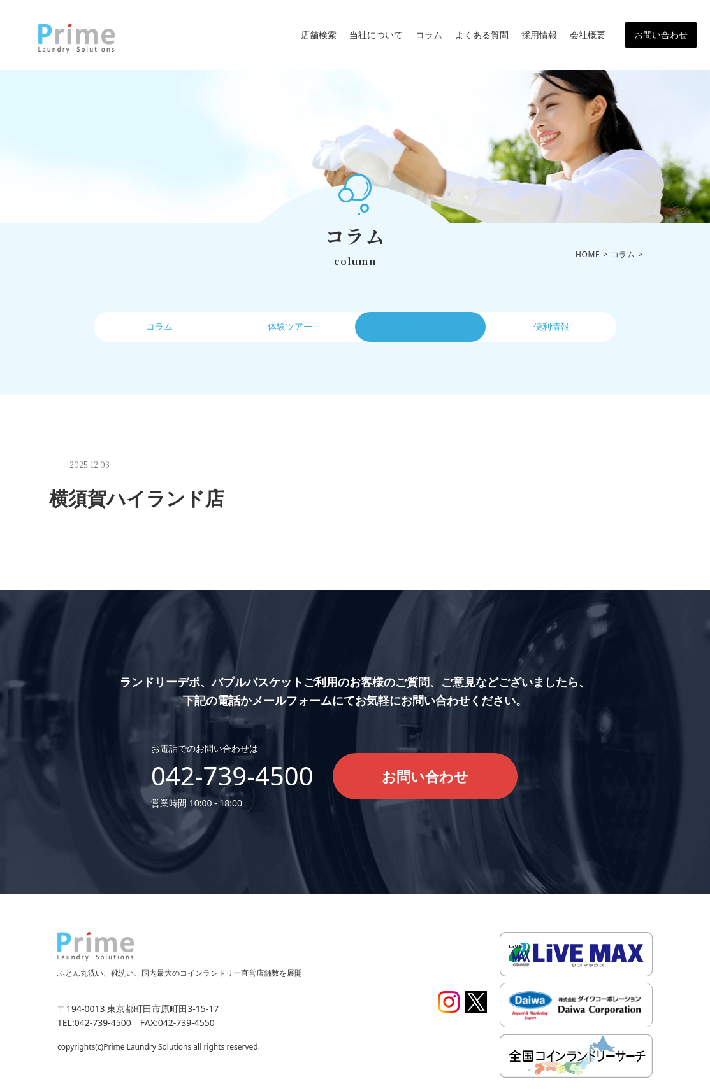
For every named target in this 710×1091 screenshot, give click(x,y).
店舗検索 (319, 35)
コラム (429, 35)
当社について (376, 35)
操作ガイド (420, 329)
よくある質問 (482, 35)
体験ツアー (289, 329)
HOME (588, 254)
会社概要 (587, 35)
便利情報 (551, 329)
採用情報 (539, 35)
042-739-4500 (232, 775)
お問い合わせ (661, 35)
